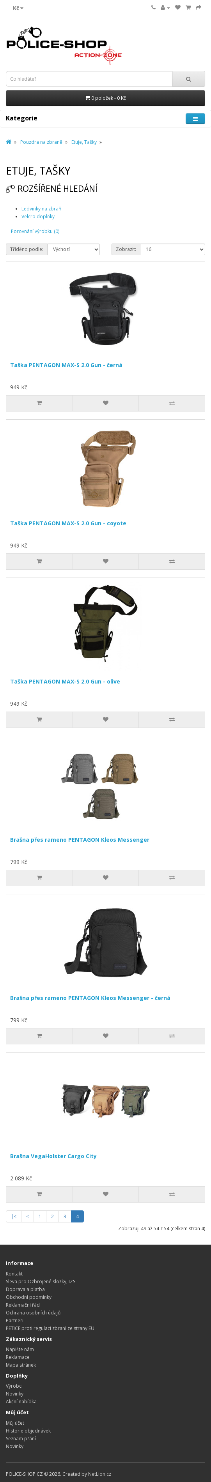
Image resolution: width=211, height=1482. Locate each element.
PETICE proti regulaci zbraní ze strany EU (50, 1328)
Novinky (14, 1393)
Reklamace (18, 1357)
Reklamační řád (23, 1305)
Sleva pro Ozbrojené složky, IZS (40, 1281)
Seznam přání (21, 1438)
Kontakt (14, 1273)
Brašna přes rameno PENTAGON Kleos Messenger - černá (90, 998)
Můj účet (15, 1423)
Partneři (14, 1320)
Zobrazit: (126, 249)
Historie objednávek (28, 1430)
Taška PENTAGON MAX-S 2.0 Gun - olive (65, 681)
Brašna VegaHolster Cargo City (53, 1156)
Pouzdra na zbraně (41, 142)
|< (13, 1216)
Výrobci (14, 1386)
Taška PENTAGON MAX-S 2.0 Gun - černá (66, 365)
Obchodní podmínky (28, 1297)
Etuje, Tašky (84, 142)
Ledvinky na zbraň (41, 208)
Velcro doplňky (38, 216)
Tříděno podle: (26, 249)
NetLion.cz (99, 1474)
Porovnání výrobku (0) (35, 231)
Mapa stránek (21, 1365)
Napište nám (20, 1349)
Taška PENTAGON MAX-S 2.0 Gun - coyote (68, 523)
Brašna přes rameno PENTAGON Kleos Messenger (79, 839)
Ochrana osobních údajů (33, 1312)
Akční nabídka (21, 1401)
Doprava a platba (25, 1289)
